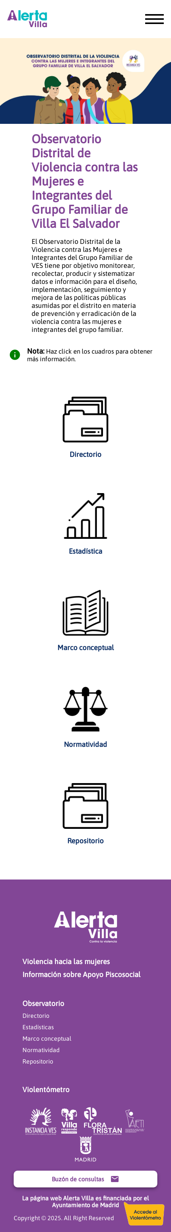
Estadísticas (38, 1027)
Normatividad (41, 1049)
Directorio (35, 1015)
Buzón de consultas (85, 1179)
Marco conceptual (46, 1038)
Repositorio (37, 1061)
